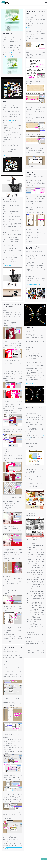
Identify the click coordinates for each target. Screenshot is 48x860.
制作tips (27, 15)
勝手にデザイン (5, 411)
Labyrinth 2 (11, 120)
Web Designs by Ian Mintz (10, 33)
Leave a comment (12, 37)
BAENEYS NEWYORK (7, 265)
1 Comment (28, 652)
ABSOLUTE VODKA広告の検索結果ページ (35, 283)
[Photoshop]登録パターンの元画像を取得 (35, 647)
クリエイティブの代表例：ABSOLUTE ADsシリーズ (33, 247)
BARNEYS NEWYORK (9, 199)
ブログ (27, 250)
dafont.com (28, 27)
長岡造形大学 (6, 327)
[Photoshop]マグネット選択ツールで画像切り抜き (35, 305)
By (13, 35)
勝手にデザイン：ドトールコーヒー (12, 408)
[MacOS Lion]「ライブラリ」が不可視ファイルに (35, 173)
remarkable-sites (6, 35)
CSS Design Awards (12, 52)
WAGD (4, 101)
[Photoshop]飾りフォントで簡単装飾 (35, 12)
